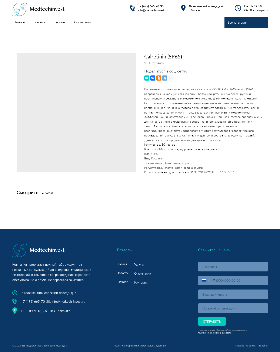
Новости (123, 273)
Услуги (139, 264)
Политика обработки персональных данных (140, 345)
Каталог (122, 282)
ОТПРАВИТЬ (212, 321)
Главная (122, 264)
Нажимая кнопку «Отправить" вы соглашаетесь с (222, 330)
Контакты (140, 282)
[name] (233, 266)
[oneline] (233, 294)
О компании (142, 273)
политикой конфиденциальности (214, 332)
